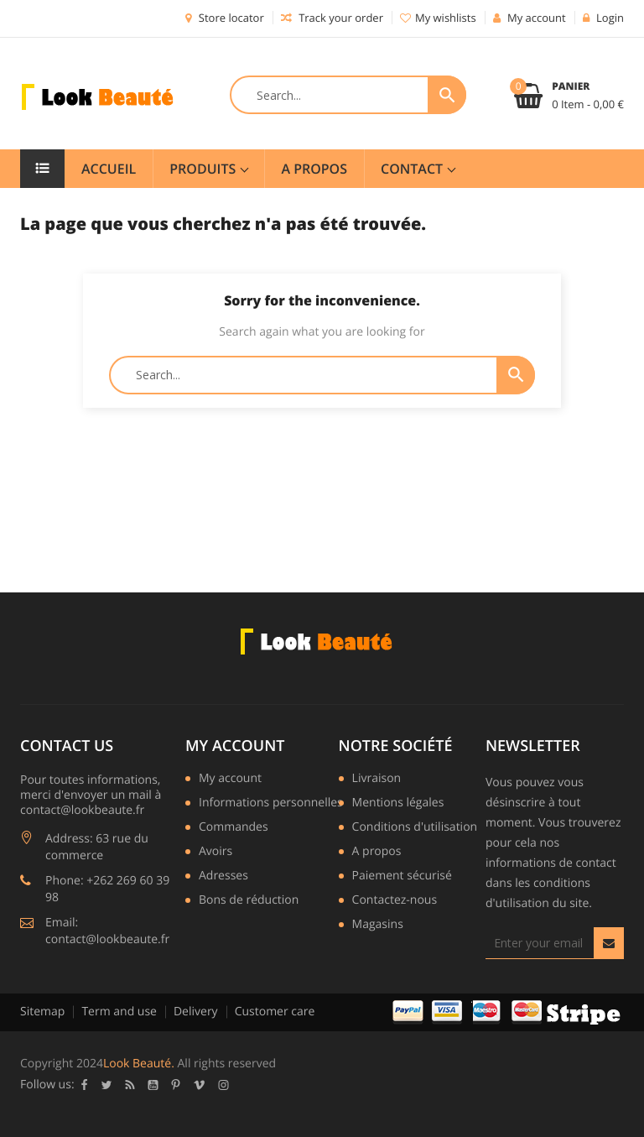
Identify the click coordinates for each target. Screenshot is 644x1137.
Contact (413, 168)
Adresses (223, 877)
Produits (204, 168)
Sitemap (42, 1012)
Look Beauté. (138, 1064)
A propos (377, 852)
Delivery (196, 1012)
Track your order (332, 17)
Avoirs (215, 852)
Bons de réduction (249, 901)
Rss (130, 1085)
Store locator (224, 17)
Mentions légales (398, 804)
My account (234, 746)
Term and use (119, 1012)
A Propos (314, 168)
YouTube (153, 1085)
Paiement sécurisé (402, 877)
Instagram (224, 1085)
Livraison (377, 779)
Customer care (275, 1012)
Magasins (377, 925)
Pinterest (176, 1085)
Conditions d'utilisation (415, 828)
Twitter (106, 1085)
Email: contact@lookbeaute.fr (107, 931)
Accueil (108, 168)
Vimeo (199, 1085)
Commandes (233, 828)
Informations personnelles (271, 804)
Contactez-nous (395, 901)
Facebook (84, 1085)
